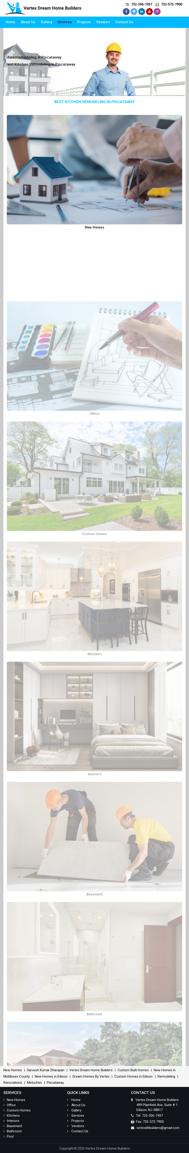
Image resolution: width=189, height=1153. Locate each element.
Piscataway (55, 1083)
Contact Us (124, 22)
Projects (84, 22)
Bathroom (12, 1131)
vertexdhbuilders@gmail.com (157, 1128)
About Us (28, 22)
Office (9, 1105)
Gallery (46, 22)
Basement (12, 1126)
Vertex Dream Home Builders (91, 1070)
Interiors (11, 1121)
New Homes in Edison (51, 1076)
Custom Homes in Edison (133, 1076)
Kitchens (11, 1115)
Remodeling (166, 1076)
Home (10, 22)
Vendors (103, 22)
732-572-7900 (171, 4)
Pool (8, 1136)
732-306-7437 (141, 4)
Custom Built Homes (133, 1070)
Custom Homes (17, 1110)
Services (65, 22)
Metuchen (34, 1083)
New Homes (12, 1070)
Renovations (12, 1083)
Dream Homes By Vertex (91, 1076)
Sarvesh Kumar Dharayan (45, 1070)
